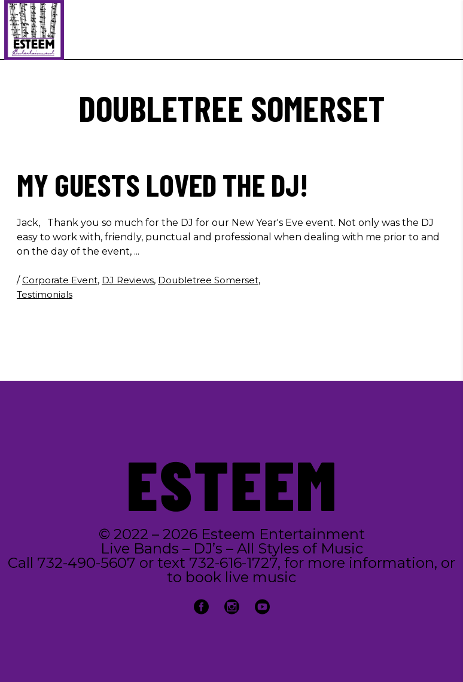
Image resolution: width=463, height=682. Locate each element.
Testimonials (44, 294)
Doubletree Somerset (208, 280)
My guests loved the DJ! (162, 184)
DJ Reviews (128, 280)
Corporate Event (60, 280)
